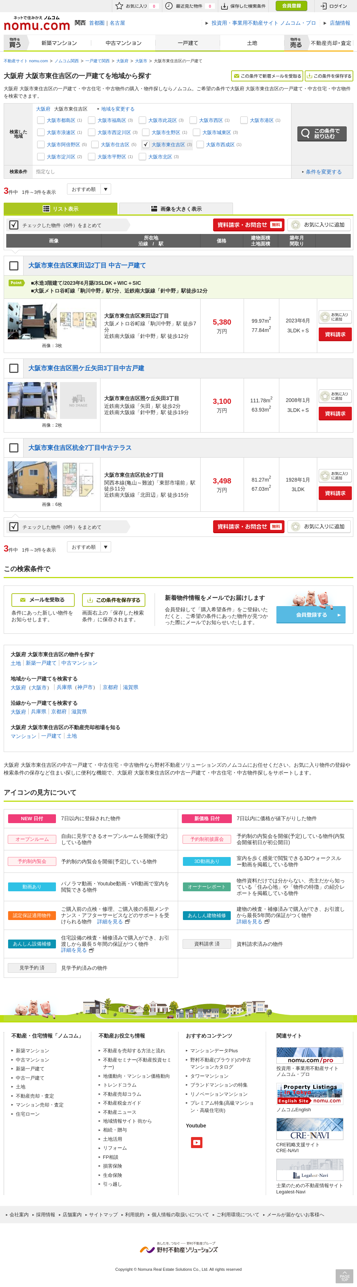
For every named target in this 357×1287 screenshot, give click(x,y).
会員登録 (291, 6)
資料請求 (335, 334)
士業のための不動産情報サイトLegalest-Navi (309, 1188)
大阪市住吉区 (115, 144)
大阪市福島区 (112, 120)
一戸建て (187, 43)
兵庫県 (64, 687)
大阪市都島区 (61, 120)
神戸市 (85, 687)
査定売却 (328, 43)
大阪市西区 (211, 120)
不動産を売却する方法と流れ (134, 1050)
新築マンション (57, 43)
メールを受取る (43, 600)
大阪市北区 (160, 156)
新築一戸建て (41, 663)
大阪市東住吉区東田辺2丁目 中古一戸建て (87, 265)
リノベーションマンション (219, 1094)
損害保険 (112, 1166)
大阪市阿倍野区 (63, 144)
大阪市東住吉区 (168, 144)
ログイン (333, 6)
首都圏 (97, 23)
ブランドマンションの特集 (219, 1085)
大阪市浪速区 (61, 132)
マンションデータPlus (214, 1050)
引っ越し (112, 1184)
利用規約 (134, 1214)
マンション (23, 736)
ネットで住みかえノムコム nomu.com (37, 23)
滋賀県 (130, 687)
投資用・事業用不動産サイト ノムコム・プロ (307, 1071)
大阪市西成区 (220, 144)
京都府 (110, 687)
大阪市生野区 (166, 132)
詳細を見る (110, 921)
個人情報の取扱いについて (180, 1214)
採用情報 (45, 1214)
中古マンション (123, 43)
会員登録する (311, 614)
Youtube (196, 1142)
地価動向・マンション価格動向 (136, 1076)
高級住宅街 (212, 1110)
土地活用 (112, 1139)
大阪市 (39, 687)
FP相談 (111, 1157)
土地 (252, 43)
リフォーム (115, 1148)
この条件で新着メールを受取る (267, 75)
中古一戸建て (30, 1078)
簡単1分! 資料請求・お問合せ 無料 (248, 224)
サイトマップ (103, 1214)
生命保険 (112, 1175)
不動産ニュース (120, 1112)
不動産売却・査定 (35, 1096)
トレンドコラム (120, 1085)
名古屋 (117, 23)
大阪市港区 (262, 120)
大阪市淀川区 (61, 156)
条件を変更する (324, 172)
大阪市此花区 (162, 120)
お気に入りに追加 (319, 224)
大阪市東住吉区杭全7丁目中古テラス (80, 447)
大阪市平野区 (112, 156)
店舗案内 (72, 1214)
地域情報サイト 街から (127, 1121)
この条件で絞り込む (322, 134)
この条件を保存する (329, 75)
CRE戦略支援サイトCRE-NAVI (298, 1147)
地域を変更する (118, 109)
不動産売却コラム (122, 1094)
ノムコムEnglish (293, 1109)
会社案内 (19, 1214)
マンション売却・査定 (40, 1105)
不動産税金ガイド (122, 1103)
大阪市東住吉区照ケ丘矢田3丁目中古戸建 (86, 368)
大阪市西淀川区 (114, 132)
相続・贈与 (115, 1130)
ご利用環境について (237, 1214)
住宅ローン (28, 1114)
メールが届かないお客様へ (295, 1214)
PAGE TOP (344, 1276)
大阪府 (43, 109)
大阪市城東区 (216, 132)
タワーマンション (209, 1076)
